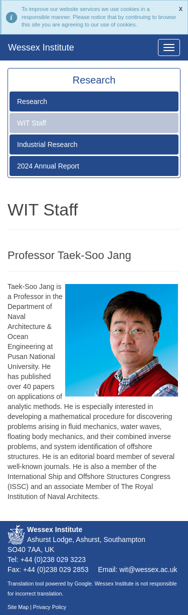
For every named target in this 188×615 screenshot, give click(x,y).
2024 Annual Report (48, 166)
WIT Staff (31, 123)
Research (32, 102)
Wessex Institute (41, 47)
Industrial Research (47, 144)
